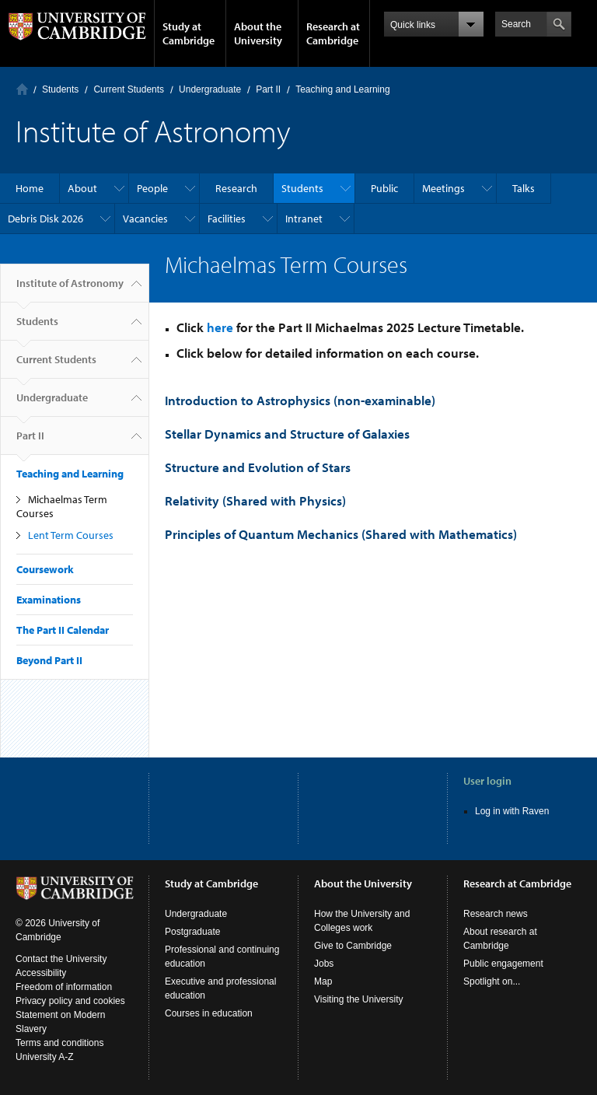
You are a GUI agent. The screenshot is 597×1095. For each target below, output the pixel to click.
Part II (268, 89)
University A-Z (45, 1056)
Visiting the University (358, 999)
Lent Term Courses (70, 535)
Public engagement (503, 963)
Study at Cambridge (188, 33)
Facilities (227, 219)
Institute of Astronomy (70, 289)
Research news (495, 913)
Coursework (45, 569)
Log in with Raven (512, 811)
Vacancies (145, 219)
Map (323, 981)
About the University (258, 33)
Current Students (128, 89)
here (220, 327)
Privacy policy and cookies (70, 1000)
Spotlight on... (491, 981)
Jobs (323, 963)
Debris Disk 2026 (45, 219)
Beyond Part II (49, 660)
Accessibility (41, 972)
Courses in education (209, 1013)
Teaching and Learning (342, 89)
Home (22, 89)
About (82, 188)
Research (236, 188)
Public (384, 188)
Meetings (443, 188)
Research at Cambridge (333, 33)
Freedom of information (64, 986)
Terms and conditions (59, 1042)
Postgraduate (192, 931)
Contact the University (61, 958)
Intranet (304, 219)
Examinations (48, 600)
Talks (523, 188)
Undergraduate (210, 89)
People (152, 188)
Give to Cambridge (353, 945)
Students (60, 89)
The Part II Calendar (62, 630)
